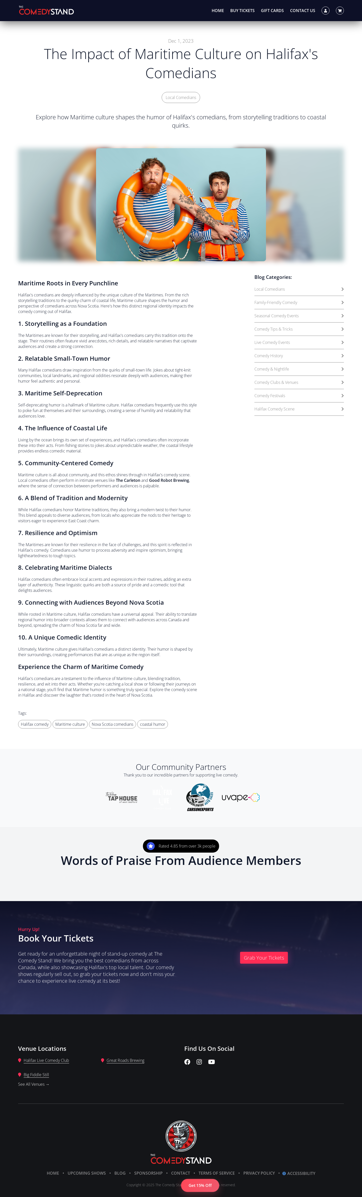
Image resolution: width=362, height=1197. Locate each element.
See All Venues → (34, 1084)
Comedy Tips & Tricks (299, 329)
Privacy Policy (259, 1173)
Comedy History (299, 355)
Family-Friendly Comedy (299, 302)
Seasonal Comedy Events (299, 316)
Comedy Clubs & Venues (299, 382)
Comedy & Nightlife (299, 369)
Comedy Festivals (299, 395)
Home (218, 10)
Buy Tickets (242, 10)
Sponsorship (148, 1173)
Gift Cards (272, 10)
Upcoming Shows (87, 1173)
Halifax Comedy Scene (299, 409)
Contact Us (302, 10)
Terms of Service (217, 1173)
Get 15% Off (200, 1185)
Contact (180, 1173)
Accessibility (298, 1173)
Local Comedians (181, 97)
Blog (120, 1173)
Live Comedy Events (299, 342)
